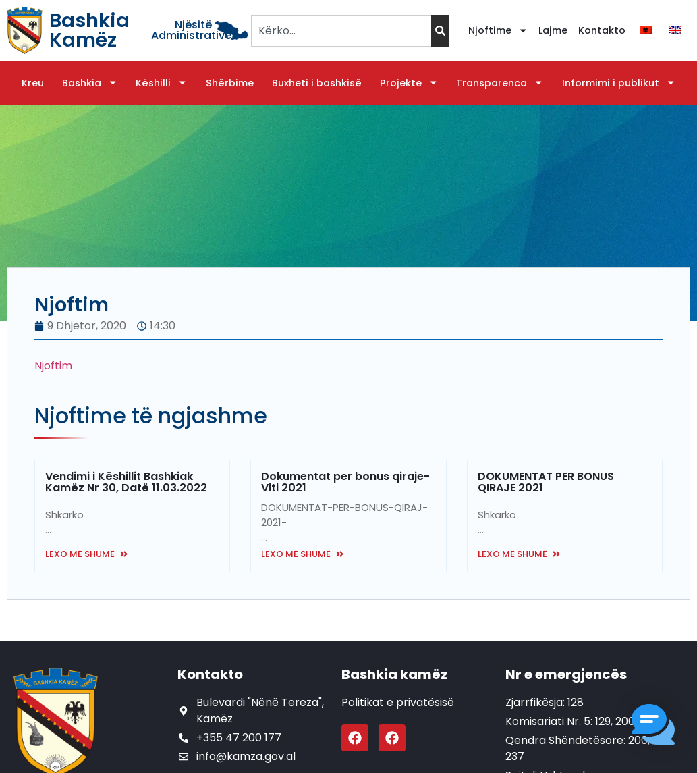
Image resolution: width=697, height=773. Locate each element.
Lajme (552, 30)
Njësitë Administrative (191, 30)
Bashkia (89, 83)
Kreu (33, 83)
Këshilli (161, 83)
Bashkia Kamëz (89, 30)
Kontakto (601, 30)
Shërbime (230, 83)
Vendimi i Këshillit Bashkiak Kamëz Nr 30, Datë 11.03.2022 (126, 482)
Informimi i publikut (618, 83)
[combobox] (341, 31)
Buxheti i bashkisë (317, 83)
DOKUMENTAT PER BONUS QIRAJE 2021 (546, 482)
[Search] (440, 31)
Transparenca (499, 83)
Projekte (409, 83)
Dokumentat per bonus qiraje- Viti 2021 (345, 482)
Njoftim (53, 365)
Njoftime (498, 30)
